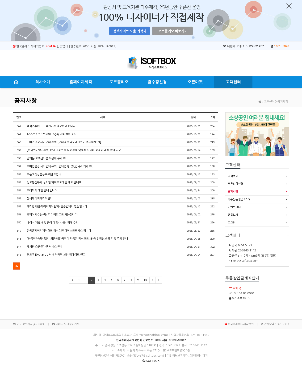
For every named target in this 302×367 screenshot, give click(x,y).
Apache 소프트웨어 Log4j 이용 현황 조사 (51, 134)
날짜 (193, 117)
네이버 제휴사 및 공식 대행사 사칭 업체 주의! (53, 222)
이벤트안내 (234, 207)
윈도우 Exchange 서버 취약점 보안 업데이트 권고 (56, 254)
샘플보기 (233, 215)
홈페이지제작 (80, 82)
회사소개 (42, 82)
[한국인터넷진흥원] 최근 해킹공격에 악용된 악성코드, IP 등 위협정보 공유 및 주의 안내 (77, 238)
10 (145, 280)
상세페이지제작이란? (39, 198)
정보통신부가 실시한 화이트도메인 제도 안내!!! (54, 182)
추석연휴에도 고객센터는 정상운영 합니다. (51, 126)
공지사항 (25, 100)
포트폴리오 (118, 82)
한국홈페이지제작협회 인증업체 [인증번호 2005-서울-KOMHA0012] (65, 46)
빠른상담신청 (235, 183)
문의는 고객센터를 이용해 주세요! (46, 158)
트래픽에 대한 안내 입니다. (42, 190)
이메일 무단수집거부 (66, 324)
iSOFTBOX (157, 61)
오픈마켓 (195, 82)
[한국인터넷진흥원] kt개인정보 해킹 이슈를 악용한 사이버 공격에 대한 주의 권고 (74, 150)
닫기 (289, 6)
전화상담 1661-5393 (275, 324)
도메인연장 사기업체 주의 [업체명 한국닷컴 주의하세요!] (60, 166)
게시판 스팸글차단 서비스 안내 (45, 246)
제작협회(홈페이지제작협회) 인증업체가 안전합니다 (57, 206)
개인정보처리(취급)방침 (29, 324)
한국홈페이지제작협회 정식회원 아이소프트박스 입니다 (59, 230)
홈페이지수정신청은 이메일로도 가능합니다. (52, 214)
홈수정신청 (157, 82)
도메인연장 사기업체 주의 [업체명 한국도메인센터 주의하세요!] (64, 142)
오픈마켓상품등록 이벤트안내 (44, 174)
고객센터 (233, 82)
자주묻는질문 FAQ (239, 199)
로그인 (231, 222)
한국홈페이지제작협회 (239, 324)
